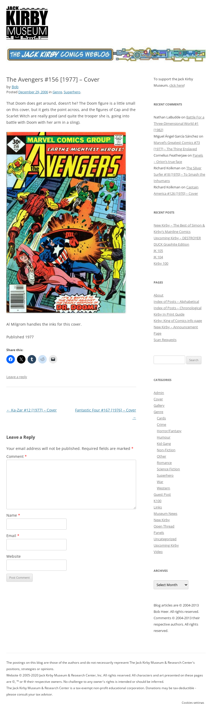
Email (12, 535)
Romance (164, 462)
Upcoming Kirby (166, 545)
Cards (161, 418)
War (160, 481)
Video (158, 551)
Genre (57, 92)
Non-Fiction (166, 450)
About (158, 295)
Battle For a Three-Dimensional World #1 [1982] (179, 123)
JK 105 (158, 250)
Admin (159, 392)
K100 (157, 500)
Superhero (72, 92)
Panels (159, 532)
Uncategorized (165, 539)
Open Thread (164, 526)
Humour (163, 437)
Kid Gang (164, 443)
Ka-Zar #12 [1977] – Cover (31, 410)
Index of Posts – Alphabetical (176, 301)
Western (163, 488)
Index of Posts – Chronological (177, 307)
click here (176, 85)
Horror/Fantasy (169, 430)
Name (13, 515)
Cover (158, 399)
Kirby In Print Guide (169, 314)
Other (161, 456)
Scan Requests (165, 339)
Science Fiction (168, 469)
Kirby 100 (161, 263)
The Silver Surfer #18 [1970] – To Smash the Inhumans (179, 174)
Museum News (165, 513)
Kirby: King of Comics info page (178, 320)
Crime (161, 424)
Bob (15, 86)
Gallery (159, 405)
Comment (16, 456)
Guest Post (162, 494)
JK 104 (158, 257)
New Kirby (162, 519)
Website (13, 556)
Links (158, 507)
